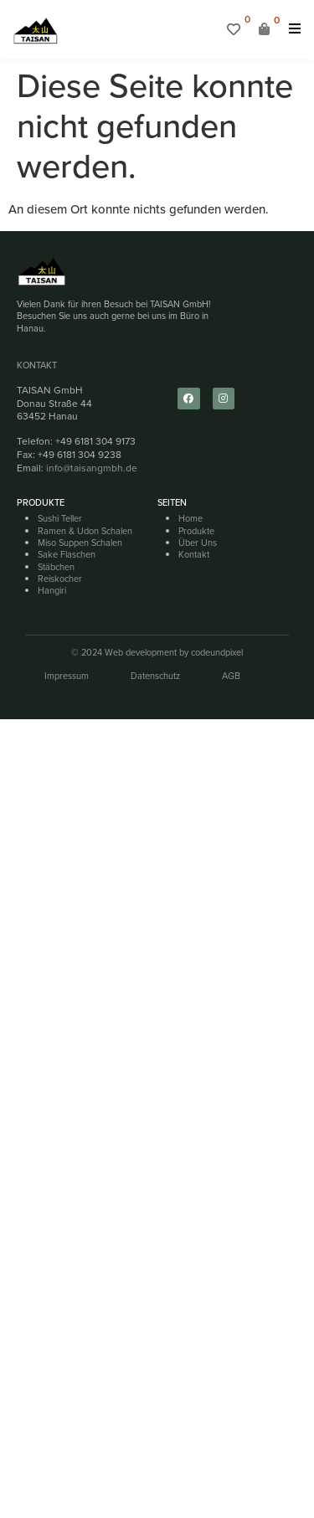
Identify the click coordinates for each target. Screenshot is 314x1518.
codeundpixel (217, 652)
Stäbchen (56, 567)
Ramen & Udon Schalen (85, 531)
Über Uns (197, 542)
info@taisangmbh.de (91, 468)
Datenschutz (155, 675)
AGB (231, 675)
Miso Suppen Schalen (80, 542)
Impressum (66, 675)
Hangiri (52, 590)
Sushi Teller (60, 518)
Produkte (196, 531)
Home (190, 518)
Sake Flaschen (66, 554)
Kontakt (37, 365)
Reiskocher (60, 578)
